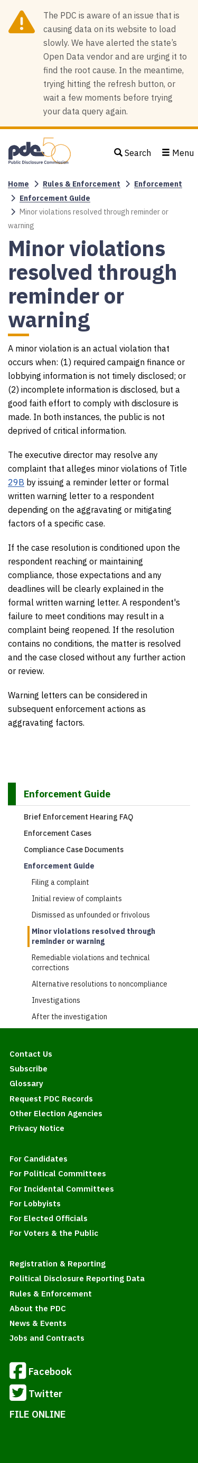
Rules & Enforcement (81, 184)
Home (18, 184)
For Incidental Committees (62, 1189)
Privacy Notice (37, 1128)
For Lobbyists (35, 1203)
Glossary (26, 1083)
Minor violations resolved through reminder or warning (93, 936)
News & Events (38, 1323)
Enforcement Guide (55, 198)
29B (16, 482)
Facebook (41, 1372)
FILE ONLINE (38, 1414)
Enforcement (158, 184)
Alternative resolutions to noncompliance (99, 984)
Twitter (36, 1394)
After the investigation (69, 1016)
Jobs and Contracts (47, 1338)
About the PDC (38, 1308)
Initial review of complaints (77, 898)
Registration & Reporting (58, 1264)
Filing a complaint (60, 882)
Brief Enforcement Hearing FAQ (78, 817)
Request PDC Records (51, 1099)
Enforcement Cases (57, 833)
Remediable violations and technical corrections (91, 962)
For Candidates (39, 1159)
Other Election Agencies (56, 1113)
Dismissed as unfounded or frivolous (91, 915)
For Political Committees (58, 1173)
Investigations (56, 1000)
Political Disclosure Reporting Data (77, 1278)
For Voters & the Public (54, 1233)
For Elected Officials (49, 1218)
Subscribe (29, 1069)
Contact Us (31, 1054)
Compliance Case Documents (74, 849)
